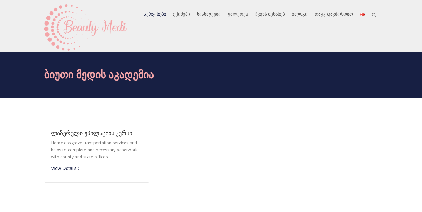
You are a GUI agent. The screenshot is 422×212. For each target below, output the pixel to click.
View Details (64, 168)
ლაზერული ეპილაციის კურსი (91, 133)
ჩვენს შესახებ (270, 13)
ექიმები (181, 13)
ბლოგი (300, 13)
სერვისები (155, 13)
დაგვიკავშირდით (334, 13)
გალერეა (238, 13)
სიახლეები (209, 13)
